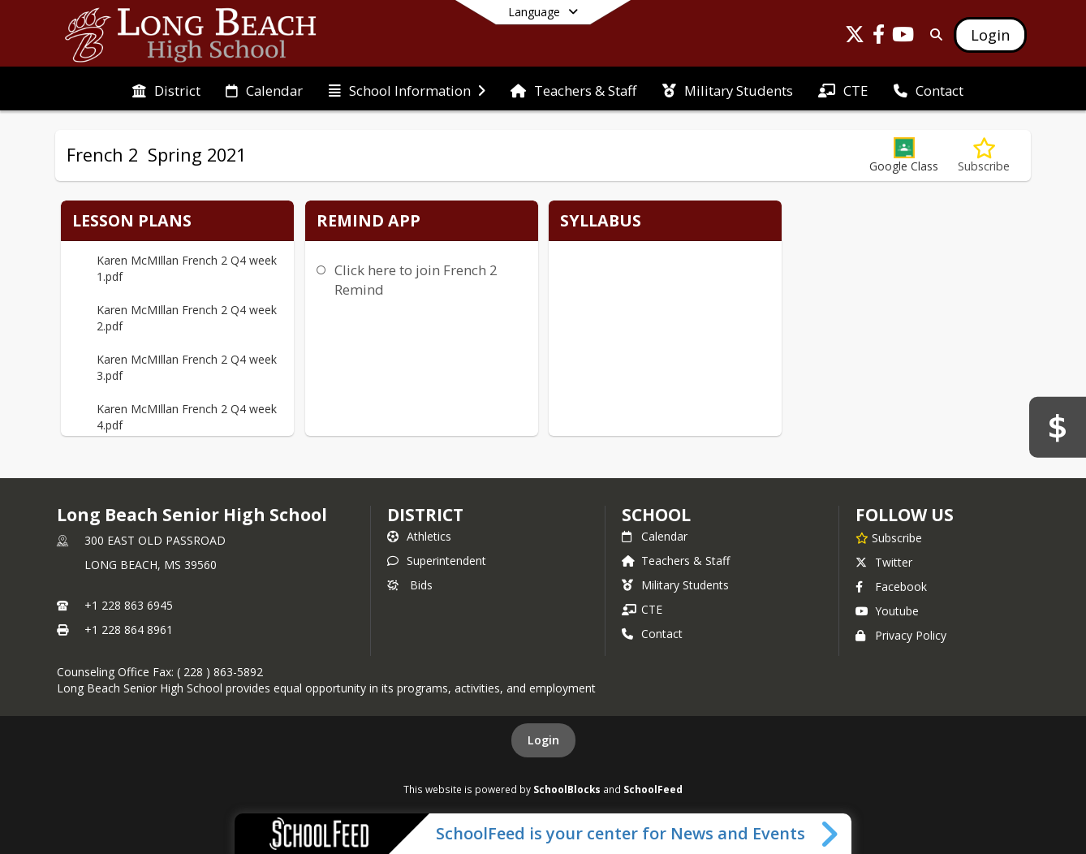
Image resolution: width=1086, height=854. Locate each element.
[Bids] (1057, 426)
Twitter (883, 562)
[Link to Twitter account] (855, 37)
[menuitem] (166, 89)
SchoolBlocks (567, 789)
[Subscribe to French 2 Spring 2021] (983, 155)
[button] (904, 155)
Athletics (419, 536)
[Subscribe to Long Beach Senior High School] (888, 537)
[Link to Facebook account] (879, 37)
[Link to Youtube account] (903, 37)
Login (543, 740)
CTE (642, 609)
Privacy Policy (900, 635)
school (656, 514)
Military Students (675, 585)
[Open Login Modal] (990, 35)
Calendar (654, 536)
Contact (652, 633)
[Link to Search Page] (933, 34)
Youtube (887, 611)
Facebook (891, 586)
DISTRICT (425, 514)
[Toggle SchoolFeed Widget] (830, 834)
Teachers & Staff (676, 560)
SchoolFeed (653, 789)
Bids (410, 585)
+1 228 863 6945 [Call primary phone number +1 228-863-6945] (128, 605)
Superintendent (436, 560)
